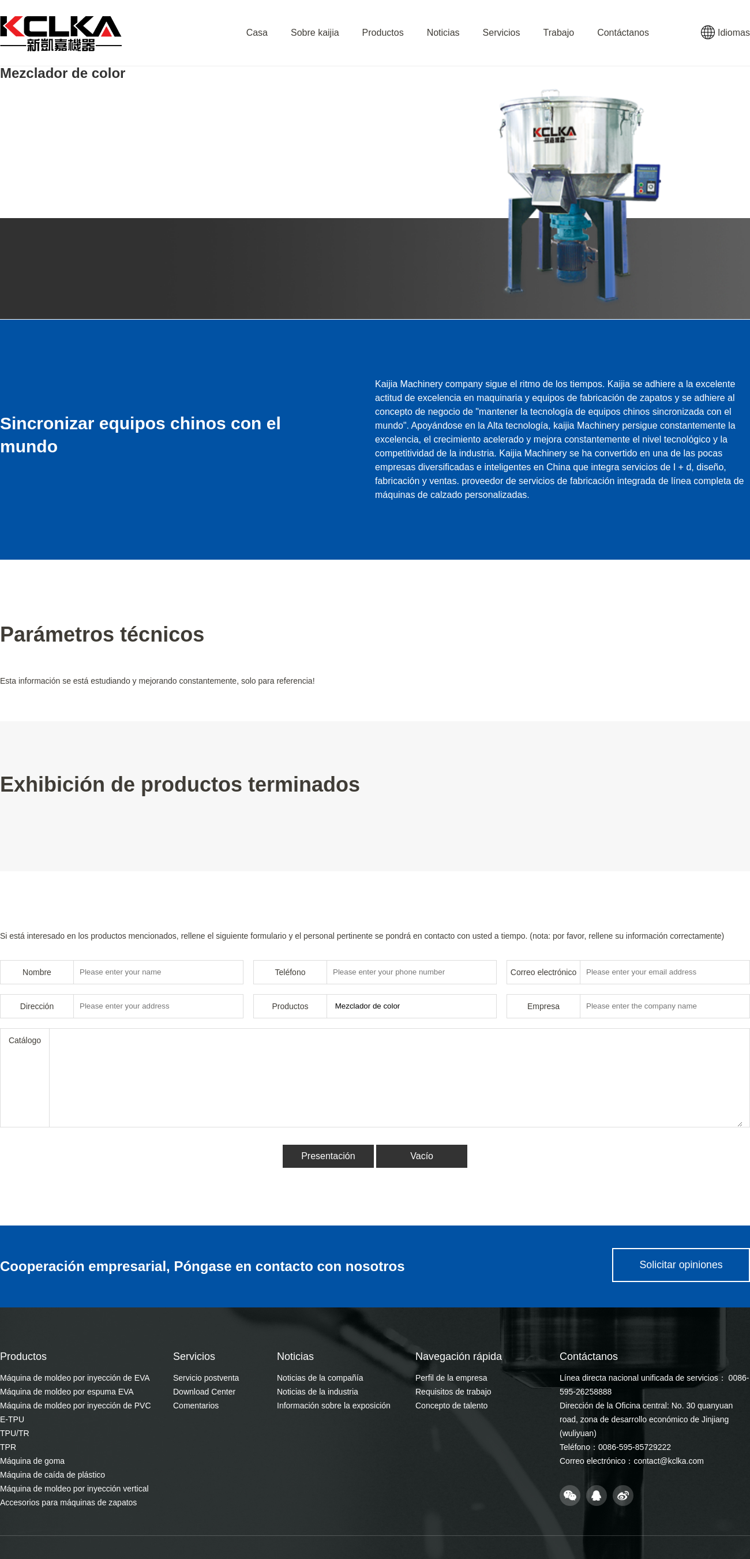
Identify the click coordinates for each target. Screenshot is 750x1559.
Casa (257, 33)
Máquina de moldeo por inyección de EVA (75, 1377)
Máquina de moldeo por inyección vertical (74, 1488)
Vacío (422, 1156)
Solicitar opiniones (680, 1266)
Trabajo (558, 33)
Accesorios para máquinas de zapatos (68, 1502)
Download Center (204, 1391)
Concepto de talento (451, 1405)
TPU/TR (14, 1433)
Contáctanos (623, 33)
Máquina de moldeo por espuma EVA (67, 1391)
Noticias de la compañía (320, 1377)
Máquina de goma (32, 1461)
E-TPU (12, 1419)
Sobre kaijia (315, 33)
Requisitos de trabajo (453, 1391)
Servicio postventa (206, 1377)
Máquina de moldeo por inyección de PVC (75, 1405)
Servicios (501, 33)
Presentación (327, 1156)
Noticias (443, 33)
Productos (383, 33)
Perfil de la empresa (451, 1377)
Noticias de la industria (317, 1391)
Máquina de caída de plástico (52, 1474)
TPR (8, 1447)
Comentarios (196, 1405)
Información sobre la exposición (334, 1405)
